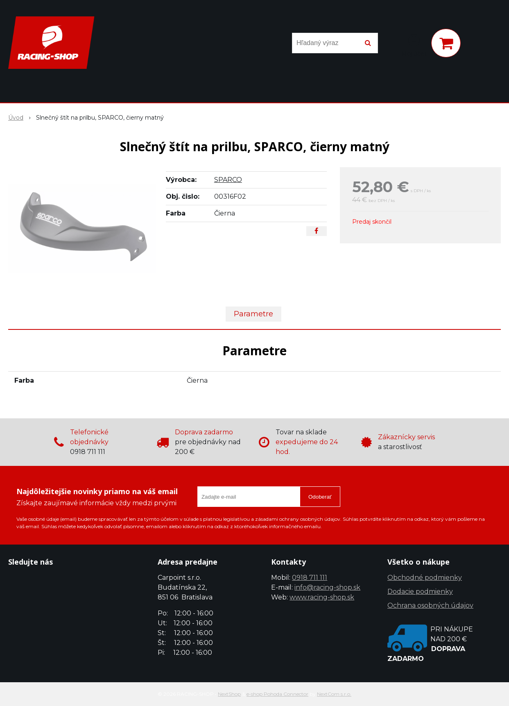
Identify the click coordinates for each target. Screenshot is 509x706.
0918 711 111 (309, 577)
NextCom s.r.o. (334, 694)
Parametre (253, 313)
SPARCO (228, 180)
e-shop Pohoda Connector (277, 694)
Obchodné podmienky (424, 577)
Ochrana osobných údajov (430, 605)
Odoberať (320, 497)
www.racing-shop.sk (322, 597)
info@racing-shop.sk (327, 587)
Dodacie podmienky (420, 591)
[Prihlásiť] (414, 44)
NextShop (229, 694)
